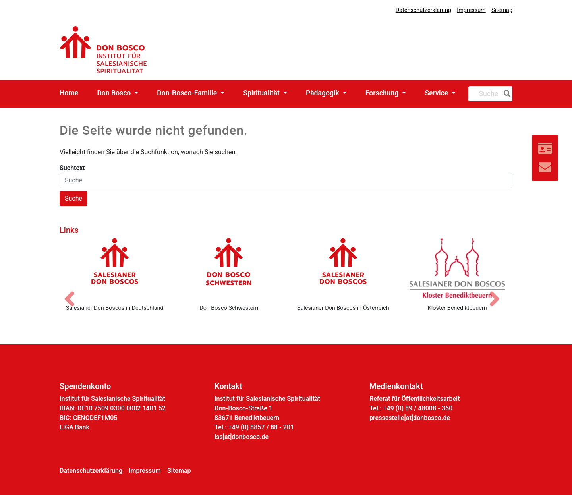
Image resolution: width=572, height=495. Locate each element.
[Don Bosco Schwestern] (229, 268)
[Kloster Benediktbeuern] (457, 268)
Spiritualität (262, 93)
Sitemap (501, 10)
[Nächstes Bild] (498, 292)
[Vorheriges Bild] (73, 292)
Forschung (382, 93)
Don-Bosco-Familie (187, 93)
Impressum (471, 10)
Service (437, 93)
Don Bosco (114, 93)
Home (69, 93)
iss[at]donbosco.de (241, 437)
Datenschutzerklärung (423, 10)
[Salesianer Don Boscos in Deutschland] (115, 268)
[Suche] (505, 93)
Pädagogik (323, 93)
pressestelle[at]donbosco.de (409, 418)
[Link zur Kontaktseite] (545, 148)
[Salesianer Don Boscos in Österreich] (343, 268)
